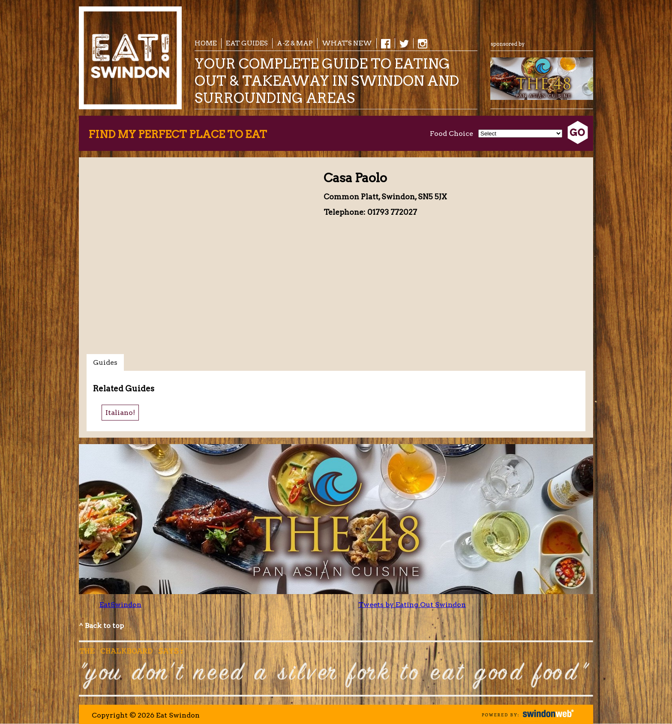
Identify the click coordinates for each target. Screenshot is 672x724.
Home (206, 43)
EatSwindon (120, 605)
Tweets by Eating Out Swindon (412, 605)
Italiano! (120, 413)
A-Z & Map (295, 43)
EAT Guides (247, 43)
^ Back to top (101, 626)
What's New (347, 43)
